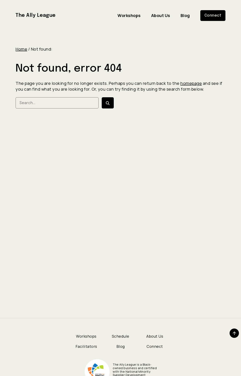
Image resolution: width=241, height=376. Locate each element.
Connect (155, 346)
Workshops (86, 336)
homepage (191, 83)
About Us (154, 336)
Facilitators (86, 346)
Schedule (120, 336)
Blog (120, 346)
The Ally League (37, 15)
